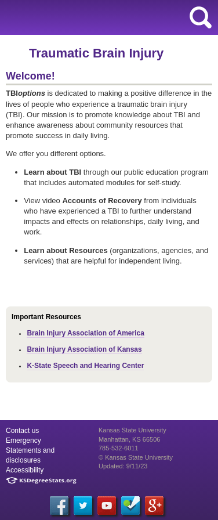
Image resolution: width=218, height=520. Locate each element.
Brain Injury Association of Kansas (84, 349)
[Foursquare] (130, 505)
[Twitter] (83, 505)
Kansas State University (106, 17)
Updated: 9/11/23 (123, 466)
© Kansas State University (136, 457)
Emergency (23, 440)
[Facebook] (59, 505)
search (200, 17)
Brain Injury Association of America (85, 333)
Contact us (22, 431)
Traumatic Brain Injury (96, 53)
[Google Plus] (154, 505)
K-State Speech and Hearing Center (85, 366)
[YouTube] (106, 505)
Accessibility (24, 470)
